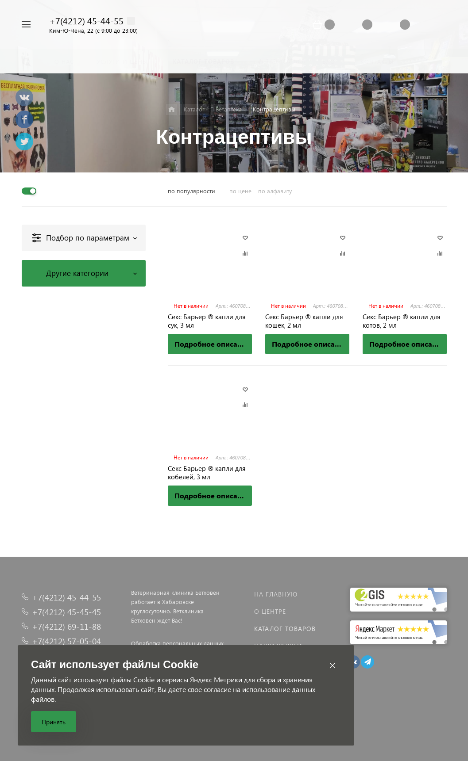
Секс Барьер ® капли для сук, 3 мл (207, 321)
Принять (54, 722)
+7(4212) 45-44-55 (86, 20)
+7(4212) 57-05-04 (66, 640)
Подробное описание (212, 343)
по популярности (191, 191)
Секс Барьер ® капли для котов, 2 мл (402, 321)
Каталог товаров (285, 628)
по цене (240, 191)
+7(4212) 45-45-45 (66, 611)
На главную (276, 594)
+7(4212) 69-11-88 (66, 626)
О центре (270, 611)
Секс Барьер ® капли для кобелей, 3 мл (207, 472)
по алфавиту (275, 191)
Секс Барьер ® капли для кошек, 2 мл (304, 321)
